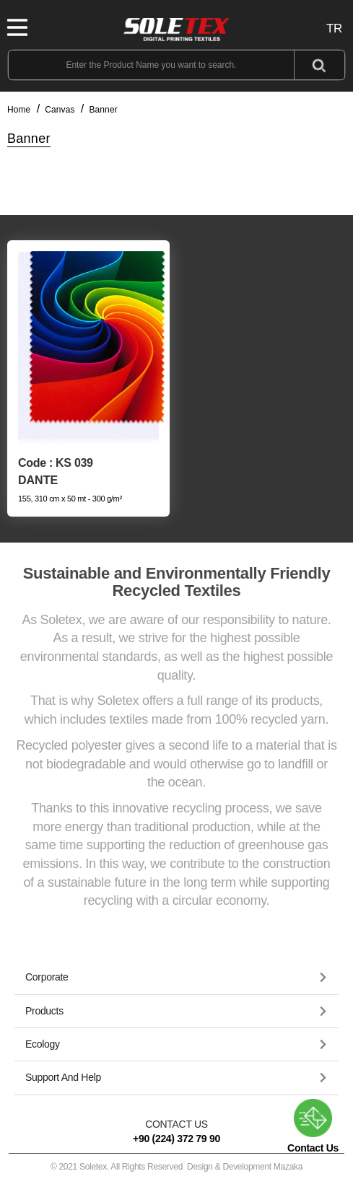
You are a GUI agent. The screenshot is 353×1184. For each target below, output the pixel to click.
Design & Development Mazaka (244, 1167)
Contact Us (313, 1126)
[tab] (176, 977)
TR (334, 28)
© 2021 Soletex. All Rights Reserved (176, 1167)
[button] (176, 977)
